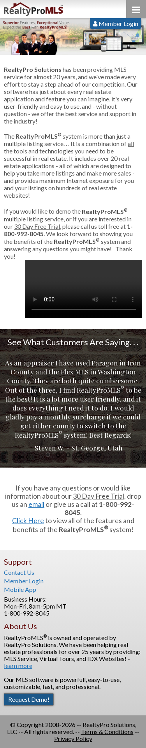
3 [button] (68, 454)
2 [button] (57, 454)
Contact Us (19, 572)
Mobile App (20, 589)
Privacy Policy (73, 738)
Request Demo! (28, 699)
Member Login (115, 23)
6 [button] (98, 454)
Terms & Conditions (107, 731)
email (36, 504)
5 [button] (88, 454)
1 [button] (47, 454)
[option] (73, 405)
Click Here (28, 521)
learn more (18, 665)
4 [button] (78, 454)
